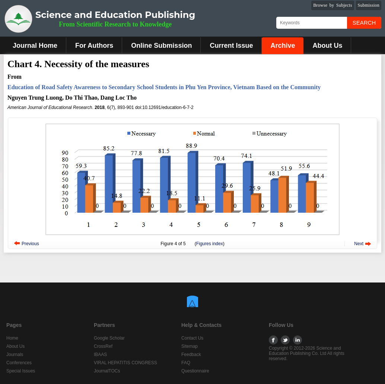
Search (364, 22)
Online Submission (161, 45)
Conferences (19, 362)
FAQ (185, 362)
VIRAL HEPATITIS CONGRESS (125, 362)
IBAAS (100, 354)
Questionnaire (195, 371)
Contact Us (192, 338)
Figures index (209, 243)
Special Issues (20, 371)
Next (358, 243)
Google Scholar (109, 338)
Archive (282, 45)
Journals (14, 354)
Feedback (191, 354)
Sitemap (189, 346)
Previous (30, 243)
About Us (327, 45)
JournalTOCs (107, 371)
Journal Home (35, 45)
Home (12, 338)
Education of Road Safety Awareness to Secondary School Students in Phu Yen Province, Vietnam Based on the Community (164, 87)
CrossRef (103, 346)
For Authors (94, 45)
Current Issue (231, 45)
